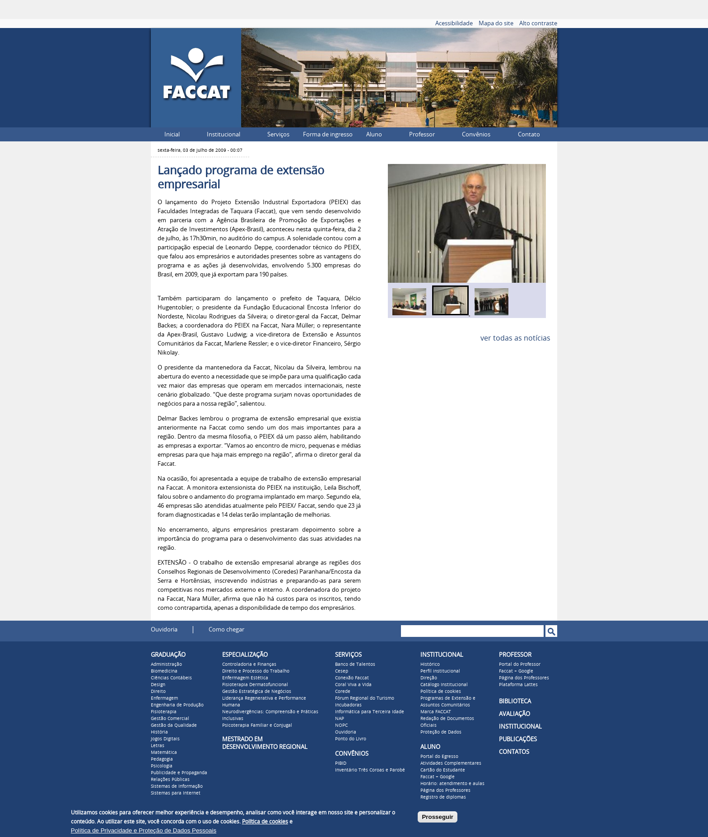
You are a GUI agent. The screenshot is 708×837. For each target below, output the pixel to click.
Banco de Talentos (355, 664)
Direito (158, 691)
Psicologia (161, 766)
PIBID (340, 763)
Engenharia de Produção (177, 705)
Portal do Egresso (439, 756)
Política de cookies (440, 691)
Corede (342, 691)
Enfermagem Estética (245, 678)
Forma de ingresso (328, 134)
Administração (166, 664)
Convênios (476, 134)
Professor (422, 134)
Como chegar (226, 629)
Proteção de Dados (440, 732)
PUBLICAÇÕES (518, 739)
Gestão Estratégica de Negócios (256, 691)
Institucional (223, 134)
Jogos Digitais (165, 739)
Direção (428, 678)
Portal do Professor (519, 664)
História (159, 732)
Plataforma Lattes (518, 684)
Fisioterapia (164, 712)
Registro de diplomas (443, 797)
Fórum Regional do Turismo (364, 698)
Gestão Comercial (170, 718)
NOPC (341, 725)
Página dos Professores (445, 790)
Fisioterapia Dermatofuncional (255, 684)
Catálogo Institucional (444, 684)
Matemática (164, 752)
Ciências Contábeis (171, 678)
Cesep (341, 671)
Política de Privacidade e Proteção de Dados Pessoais (143, 830)
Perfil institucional (440, 671)
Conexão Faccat (352, 678)
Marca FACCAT (435, 712)
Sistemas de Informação (177, 786)
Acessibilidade (454, 23)
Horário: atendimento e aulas (452, 783)
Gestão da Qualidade (174, 725)
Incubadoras (348, 705)
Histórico (430, 664)
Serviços (278, 134)
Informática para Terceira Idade (369, 712)
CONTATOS (514, 751)
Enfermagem (164, 698)
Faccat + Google (437, 777)
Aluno (374, 134)
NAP (339, 718)
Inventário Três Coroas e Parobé (370, 770)
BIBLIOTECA (515, 701)
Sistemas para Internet (175, 793)
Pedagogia (162, 759)
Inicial (172, 134)
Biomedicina (164, 671)
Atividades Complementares (450, 763)
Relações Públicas (170, 779)
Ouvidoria (164, 629)
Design (158, 684)
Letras (157, 745)
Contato (529, 134)
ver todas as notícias (515, 338)
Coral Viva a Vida (353, 684)
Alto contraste (538, 23)
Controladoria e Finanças (249, 664)
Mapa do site (496, 23)
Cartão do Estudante (442, 770)
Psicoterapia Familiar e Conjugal (257, 725)
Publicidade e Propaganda (179, 773)
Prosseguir (437, 817)
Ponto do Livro (350, 739)
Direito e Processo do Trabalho (255, 671)
